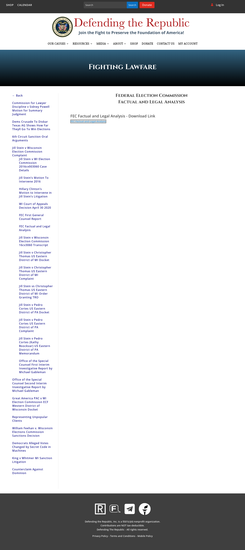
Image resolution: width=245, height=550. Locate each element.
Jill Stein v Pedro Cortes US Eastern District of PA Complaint (32, 325)
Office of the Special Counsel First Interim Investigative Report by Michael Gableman (35, 366)
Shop (10, 5)
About (118, 44)
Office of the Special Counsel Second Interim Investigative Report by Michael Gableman (29, 385)
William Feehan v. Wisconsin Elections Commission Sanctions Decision (32, 432)
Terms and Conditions (122, 536)
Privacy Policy (100, 536)
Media (101, 44)
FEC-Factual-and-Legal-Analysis (88, 121)
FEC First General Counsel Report (31, 217)
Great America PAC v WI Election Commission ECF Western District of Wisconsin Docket (30, 403)
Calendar (24, 5)
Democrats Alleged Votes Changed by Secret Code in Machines (31, 446)
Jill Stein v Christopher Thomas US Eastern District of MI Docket (35, 256)
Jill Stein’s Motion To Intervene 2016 (34, 179)
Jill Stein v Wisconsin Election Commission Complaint (27, 151)
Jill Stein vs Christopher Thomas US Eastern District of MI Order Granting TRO (36, 291)
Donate (147, 5)
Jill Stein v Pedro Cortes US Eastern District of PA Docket (34, 308)
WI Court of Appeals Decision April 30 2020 (35, 205)
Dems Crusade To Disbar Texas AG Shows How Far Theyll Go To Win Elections (31, 125)
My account (188, 44)
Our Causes (57, 44)
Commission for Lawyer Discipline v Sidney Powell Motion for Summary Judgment (31, 108)
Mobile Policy (145, 536)
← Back (17, 95)
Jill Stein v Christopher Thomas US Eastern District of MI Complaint (35, 273)
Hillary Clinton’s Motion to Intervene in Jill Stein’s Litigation (35, 192)
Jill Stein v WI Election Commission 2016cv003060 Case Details (34, 164)
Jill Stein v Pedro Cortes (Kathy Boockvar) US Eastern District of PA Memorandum (34, 346)
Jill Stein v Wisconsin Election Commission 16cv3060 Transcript (34, 241)
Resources (81, 44)
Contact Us (166, 44)
